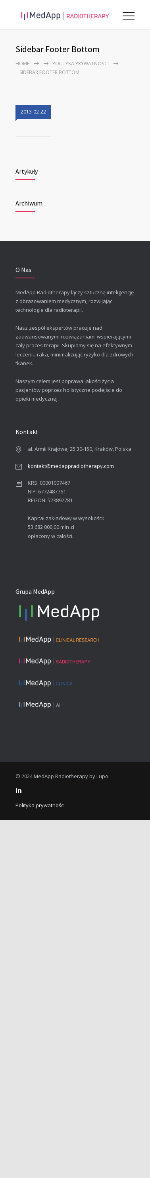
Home (22, 63)
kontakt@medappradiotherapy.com (71, 466)
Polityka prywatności (80, 63)
